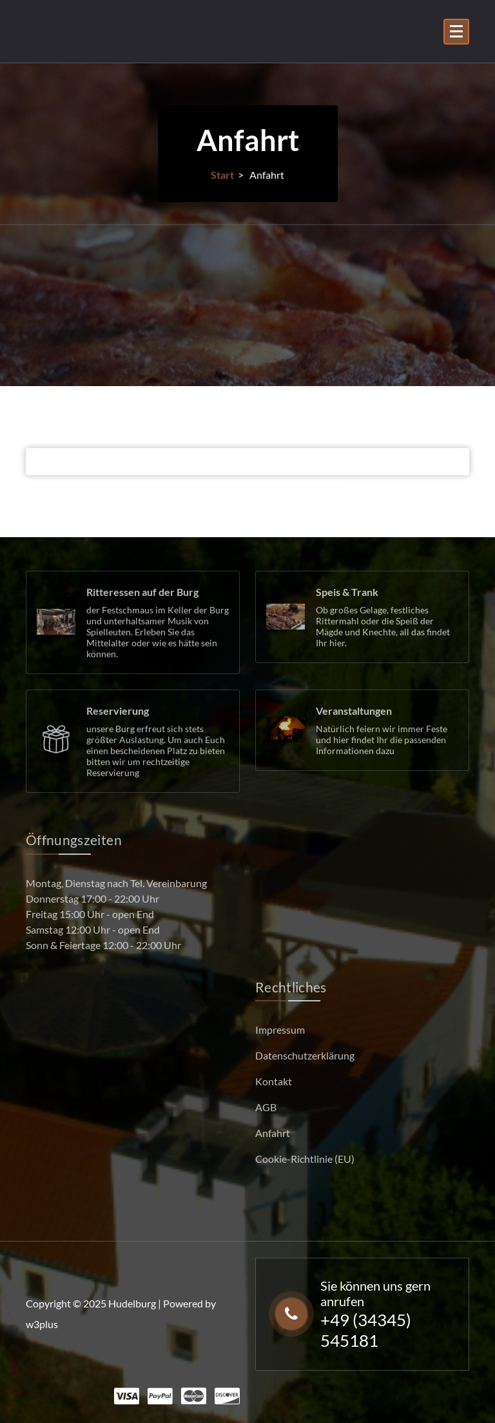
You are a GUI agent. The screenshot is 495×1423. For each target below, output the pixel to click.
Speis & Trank (347, 592)
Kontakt (273, 1081)
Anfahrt (272, 1133)
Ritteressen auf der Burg (142, 592)
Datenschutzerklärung (304, 1055)
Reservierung (117, 710)
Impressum (280, 1029)
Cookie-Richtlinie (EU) (304, 1158)
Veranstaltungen (354, 710)
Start (222, 175)
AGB (266, 1107)
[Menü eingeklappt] (456, 32)
